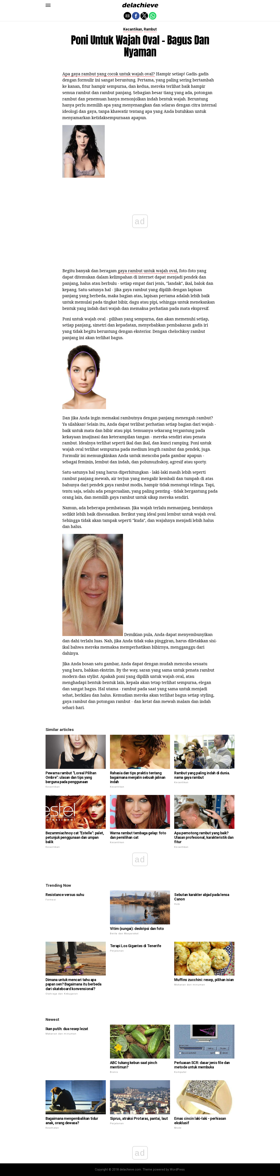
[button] (48, 5)
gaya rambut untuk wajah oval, (148, 270)
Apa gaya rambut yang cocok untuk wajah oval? (108, 74)
